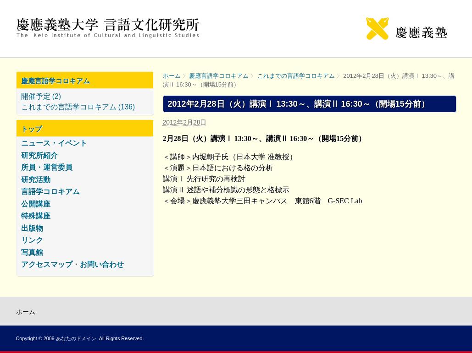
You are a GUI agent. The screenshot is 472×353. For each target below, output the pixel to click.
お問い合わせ (102, 264)
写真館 (32, 252)
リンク (32, 240)
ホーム (172, 75)
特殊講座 (35, 216)
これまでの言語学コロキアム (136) (78, 107)
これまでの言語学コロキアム (296, 75)
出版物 (32, 228)
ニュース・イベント (54, 143)
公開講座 (35, 204)
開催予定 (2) (41, 96)
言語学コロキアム (50, 192)
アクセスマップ (46, 264)
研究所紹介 (39, 155)
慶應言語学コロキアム (219, 75)
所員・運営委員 (46, 167)
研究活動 (35, 180)
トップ (31, 129)
